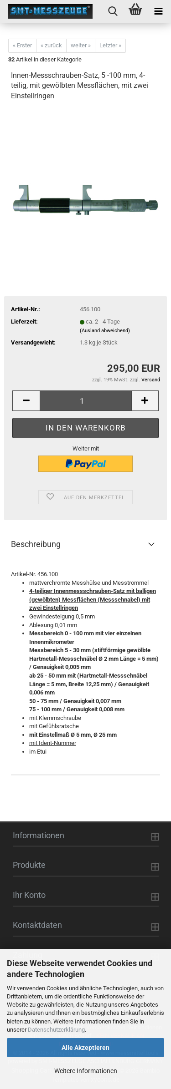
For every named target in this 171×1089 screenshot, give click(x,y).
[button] (26, 400)
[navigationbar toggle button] (158, 11)
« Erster (22, 45)
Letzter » (110, 45)
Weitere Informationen (85, 1070)
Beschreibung (36, 544)
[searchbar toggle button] (112, 11)
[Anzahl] (85, 400)
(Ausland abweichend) (105, 331)
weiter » (81, 45)
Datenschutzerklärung (56, 1029)
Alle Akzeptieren (85, 1047)
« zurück (51, 45)
